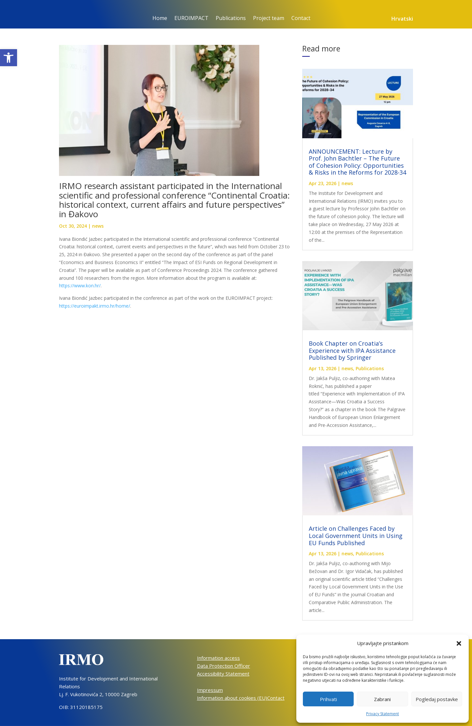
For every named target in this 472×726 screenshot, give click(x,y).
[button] (8, 57)
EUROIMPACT (191, 19)
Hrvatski (402, 19)
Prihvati (328, 699)
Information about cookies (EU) (232, 698)
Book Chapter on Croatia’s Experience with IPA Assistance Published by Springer (352, 350)
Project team (268, 19)
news (98, 226)
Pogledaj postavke (437, 699)
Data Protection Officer (223, 665)
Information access (218, 658)
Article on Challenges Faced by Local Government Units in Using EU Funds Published (356, 535)
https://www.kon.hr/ (80, 285)
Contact (300, 19)
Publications (231, 19)
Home (159, 19)
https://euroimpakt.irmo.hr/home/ (94, 306)
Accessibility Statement (223, 673)
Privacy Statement (382, 713)
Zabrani (382, 699)
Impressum (210, 690)
